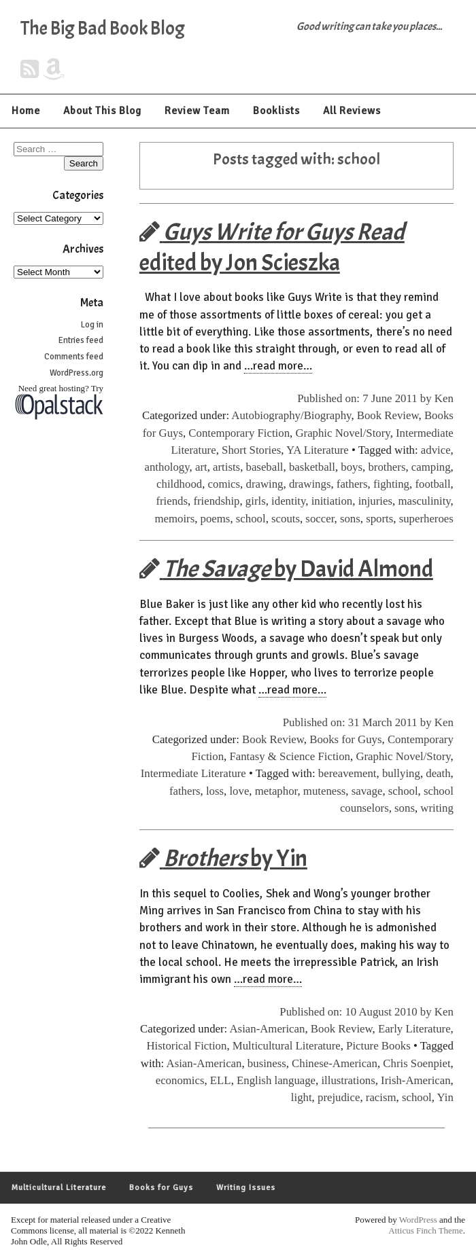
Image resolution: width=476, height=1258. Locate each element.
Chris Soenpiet (416, 1063)
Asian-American (267, 1028)
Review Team (197, 111)
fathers (352, 484)
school (251, 518)
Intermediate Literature (193, 773)
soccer (319, 518)
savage (367, 791)
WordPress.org (76, 372)
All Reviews (352, 111)
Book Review (388, 415)
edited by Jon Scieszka (272, 247)
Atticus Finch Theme (425, 1230)
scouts (285, 518)
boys (351, 467)
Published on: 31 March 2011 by (359, 722)
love (239, 791)
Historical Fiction (186, 1045)
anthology (167, 467)
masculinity (424, 501)
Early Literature (414, 1028)
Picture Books (378, 1045)
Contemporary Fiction (239, 433)
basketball (312, 467)
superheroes (426, 518)
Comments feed (73, 356)
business (267, 1063)
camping (431, 467)
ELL (220, 1080)
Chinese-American (334, 1063)
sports (379, 518)
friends (172, 501)
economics (180, 1080)
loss (215, 791)
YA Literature (317, 450)
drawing (265, 484)
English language (276, 1080)
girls (255, 501)
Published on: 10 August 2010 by (357, 1011)
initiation (332, 501)
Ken (444, 398)
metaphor (276, 791)
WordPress (418, 1220)
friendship (216, 501)
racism (381, 1097)
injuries (375, 501)
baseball (265, 467)
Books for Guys (345, 739)
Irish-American (416, 1080)
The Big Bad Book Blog (102, 28)
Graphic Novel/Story (342, 433)
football (432, 484)
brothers (386, 467)
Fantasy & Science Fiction (289, 756)
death (438, 773)
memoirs (174, 518)
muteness (324, 791)
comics (224, 484)
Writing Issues (245, 1188)
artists (226, 467)
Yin (445, 1097)
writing (436, 808)
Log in (92, 324)
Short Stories (251, 450)
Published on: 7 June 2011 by (366, 398)
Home (26, 111)
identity (288, 501)
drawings (310, 484)
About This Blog (102, 111)
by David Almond (286, 569)
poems (216, 518)
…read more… (278, 366)
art (201, 467)
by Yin (223, 858)
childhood (179, 484)
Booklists (276, 111)
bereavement (347, 773)
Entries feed (80, 340)
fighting (391, 484)
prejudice (339, 1097)
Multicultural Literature (287, 1045)
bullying (401, 773)
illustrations (348, 1080)
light (301, 1097)
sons (350, 518)
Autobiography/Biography (291, 415)
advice (436, 450)
